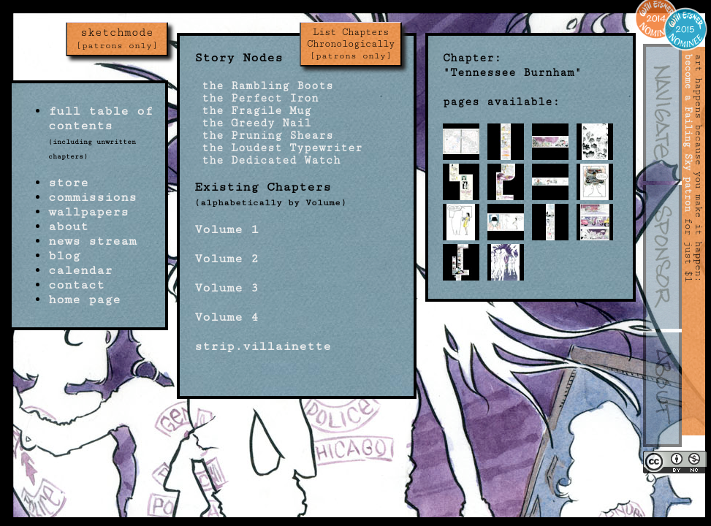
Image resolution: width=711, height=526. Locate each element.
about (68, 226)
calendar (80, 270)
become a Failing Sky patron (688, 133)
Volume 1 (226, 229)
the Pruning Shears (263, 135)
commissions (92, 197)
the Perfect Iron (256, 98)
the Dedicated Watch (267, 160)
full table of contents (100, 118)
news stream (92, 241)
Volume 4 (226, 317)
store (68, 182)
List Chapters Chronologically (351, 43)
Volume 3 (226, 288)
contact (76, 285)
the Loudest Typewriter (278, 148)
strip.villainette (262, 346)
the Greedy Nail (252, 123)
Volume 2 (226, 258)
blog (64, 255)
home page (84, 299)
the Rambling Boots (263, 86)
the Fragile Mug (252, 110)
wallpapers (88, 212)
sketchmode (117, 38)
